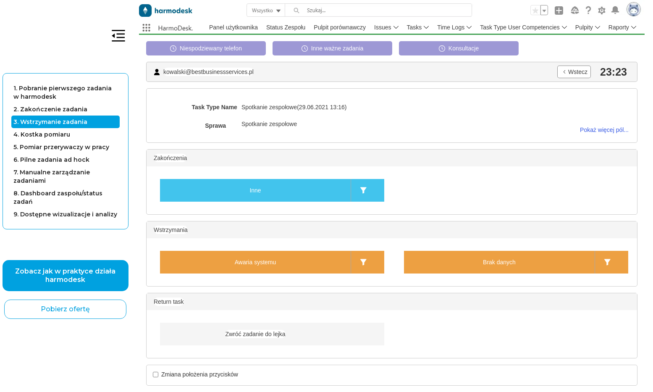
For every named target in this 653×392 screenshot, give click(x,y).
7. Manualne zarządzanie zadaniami (51, 176)
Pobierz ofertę (65, 309)
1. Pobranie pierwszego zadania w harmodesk (62, 92)
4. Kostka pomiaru (41, 134)
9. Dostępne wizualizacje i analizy (65, 214)
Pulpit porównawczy (340, 27)
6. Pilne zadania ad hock (51, 159)
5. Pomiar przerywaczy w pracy (61, 147)
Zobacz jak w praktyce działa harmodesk (65, 275)
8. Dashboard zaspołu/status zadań (57, 197)
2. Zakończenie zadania (50, 109)
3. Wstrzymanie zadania (50, 122)
